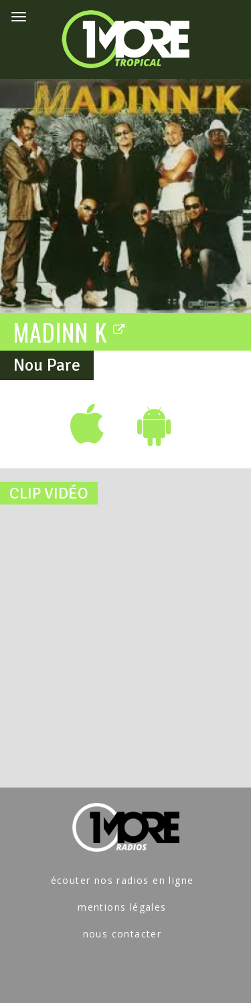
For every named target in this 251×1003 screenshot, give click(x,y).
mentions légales (122, 907)
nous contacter (122, 933)
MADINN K (69, 331)
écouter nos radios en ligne (122, 880)
